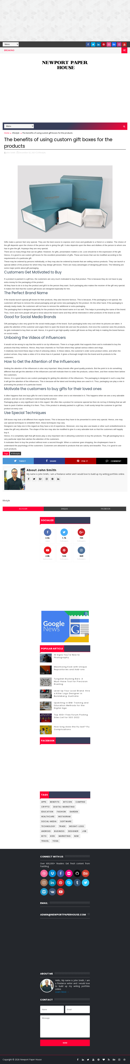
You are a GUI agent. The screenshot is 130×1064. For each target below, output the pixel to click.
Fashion (61, 811)
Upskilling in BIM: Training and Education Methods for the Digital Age (71, 705)
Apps (43, 802)
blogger (23, 509)
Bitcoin (67, 802)
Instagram (64, 816)
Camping (80, 802)
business (59, 831)
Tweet (20, 461)
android (46, 831)
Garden (74, 811)
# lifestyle (15, 453)
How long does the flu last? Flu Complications (72, 728)
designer (73, 831)
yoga (56, 841)
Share (51, 461)
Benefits (55, 802)
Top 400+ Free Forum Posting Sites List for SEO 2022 (71, 716)
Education (47, 811)
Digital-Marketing (64, 807)
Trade (62, 826)
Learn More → (62, 991)
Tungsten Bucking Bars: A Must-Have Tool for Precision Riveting (71, 681)
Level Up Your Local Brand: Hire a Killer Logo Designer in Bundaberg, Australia (72, 693)
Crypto (45, 807)
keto (44, 836)
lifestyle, (42, 152)
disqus (64, 509)
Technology (48, 826)
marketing (65, 836)
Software (66, 821)
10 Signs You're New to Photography (67, 656)
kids (52, 836)
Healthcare (48, 816)
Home (6, 133)
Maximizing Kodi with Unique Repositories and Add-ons (70, 668)
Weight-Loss (76, 826)
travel (45, 841)
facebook (105, 509)
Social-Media (49, 821)
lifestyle (15, 133)
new (76, 836)
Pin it (82, 461)
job (84, 831)
